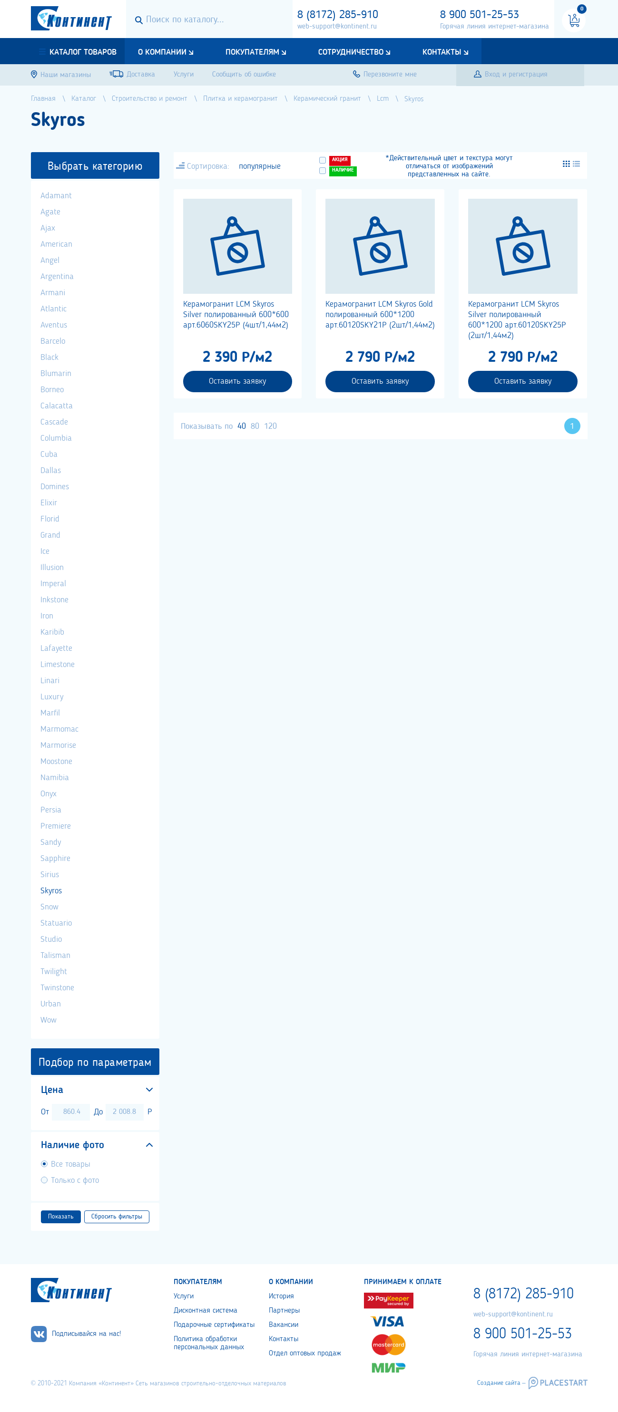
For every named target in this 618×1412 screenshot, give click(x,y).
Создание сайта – (501, 1383)
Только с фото (75, 1180)
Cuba (49, 454)
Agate (50, 212)
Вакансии (283, 1325)
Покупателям (252, 52)
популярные (260, 166)
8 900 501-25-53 (479, 15)
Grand (50, 535)
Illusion (52, 567)
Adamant (56, 196)
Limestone (57, 664)
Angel (49, 260)
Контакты (441, 52)
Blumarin (55, 373)
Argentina (57, 276)
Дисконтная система (205, 1311)
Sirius (49, 874)
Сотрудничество (350, 52)
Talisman (55, 955)
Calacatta (56, 406)
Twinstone (57, 988)
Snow (49, 907)
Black (49, 357)
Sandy (50, 842)
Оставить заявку (237, 381)
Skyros (51, 891)
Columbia (56, 438)
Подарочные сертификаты (214, 1325)
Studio (51, 939)
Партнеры (284, 1311)
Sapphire (55, 858)
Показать (61, 1216)
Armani (52, 293)
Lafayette (56, 648)
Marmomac (59, 729)
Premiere (55, 826)
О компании (162, 52)
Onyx (48, 794)
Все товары (70, 1164)
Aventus (53, 325)
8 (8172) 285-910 (337, 15)
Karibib (52, 632)
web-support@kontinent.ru (337, 26)
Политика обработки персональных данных (209, 1343)
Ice (44, 551)
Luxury (51, 697)
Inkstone (54, 600)
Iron (46, 616)
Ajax (47, 228)
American (56, 244)
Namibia (54, 778)
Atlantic (53, 309)
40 (241, 426)
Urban (50, 1004)
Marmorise (58, 745)
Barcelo (52, 341)
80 (255, 426)
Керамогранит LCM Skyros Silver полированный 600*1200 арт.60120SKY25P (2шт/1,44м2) (517, 320)
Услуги (184, 1296)
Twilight (53, 971)
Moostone (56, 761)
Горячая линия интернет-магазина (494, 26)
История (281, 1296)
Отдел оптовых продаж (305, 1353)
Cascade (54, 422)
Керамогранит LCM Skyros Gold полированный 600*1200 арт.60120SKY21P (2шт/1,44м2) (380, 314)
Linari (49, 681)
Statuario (56, 923)
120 (270, 426)
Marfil (50, 713)
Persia (50, 810)
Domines (54, 487)
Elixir (48, 503)
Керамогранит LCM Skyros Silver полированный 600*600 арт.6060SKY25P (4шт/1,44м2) (236, 314)
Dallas (50, 470)
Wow (48, 1020)
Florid (49, 519)
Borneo (52, 390)
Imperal (53, 584)
